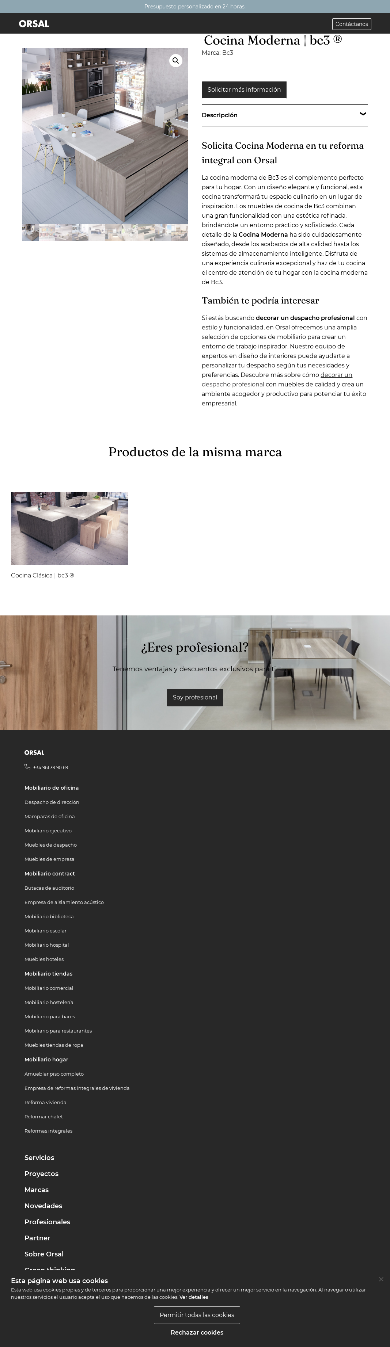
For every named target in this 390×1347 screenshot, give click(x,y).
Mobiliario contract (49, 873)
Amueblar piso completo (54, 1074)
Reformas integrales (48, 1131)
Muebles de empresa (49, 859)
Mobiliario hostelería (48, 1002)
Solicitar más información (244, 89)
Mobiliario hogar (46, 1059)
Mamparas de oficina (49, 816)
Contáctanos (352, 24)
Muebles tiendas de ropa (53, 1045)
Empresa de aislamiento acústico (64, 902)
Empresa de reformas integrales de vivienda (77, 1088)
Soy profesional (195, 697)
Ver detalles (193, 1297)
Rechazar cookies (197, 1332)
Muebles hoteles (44, 959)
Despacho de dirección (51, 802)
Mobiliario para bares (49, 1016)
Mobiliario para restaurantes (58, 1031)
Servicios (39, 1158)
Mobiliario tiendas (48, 973)
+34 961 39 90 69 (50, 767)
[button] (175, 60)
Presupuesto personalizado (178, 6)
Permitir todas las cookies (197, 1315)
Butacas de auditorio (49, 888)
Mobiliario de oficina (51, 788)
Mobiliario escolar (45, 931)
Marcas (36, 1190)
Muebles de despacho (50, 845)
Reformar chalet (43, 1116)
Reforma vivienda (45, 1102)
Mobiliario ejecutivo (48, 830)
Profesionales (47, 1222)
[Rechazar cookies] (381, 1279)
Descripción (220, 115)
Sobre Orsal (44, 1254)
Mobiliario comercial (48, 988)
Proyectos (41, 1174)
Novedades (43, 1206)
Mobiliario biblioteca (49, 916)
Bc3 (227, 52)
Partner (37, 1238)
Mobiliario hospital (46, 945)
